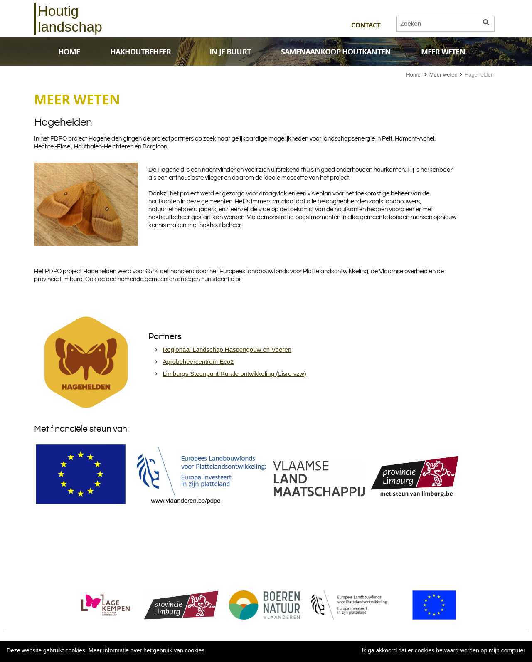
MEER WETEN (452, 52)
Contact (366, 25)
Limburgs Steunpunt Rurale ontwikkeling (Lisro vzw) (234, 373)
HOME (68, 52)
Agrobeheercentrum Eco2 (198, 361)
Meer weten (443, 75)
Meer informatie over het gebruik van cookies (146, 650)
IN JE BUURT (230, 52)
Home (413, 75)
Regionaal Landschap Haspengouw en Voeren (227, 349)
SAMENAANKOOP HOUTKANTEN (336, 52)
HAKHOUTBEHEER (150, 52)
